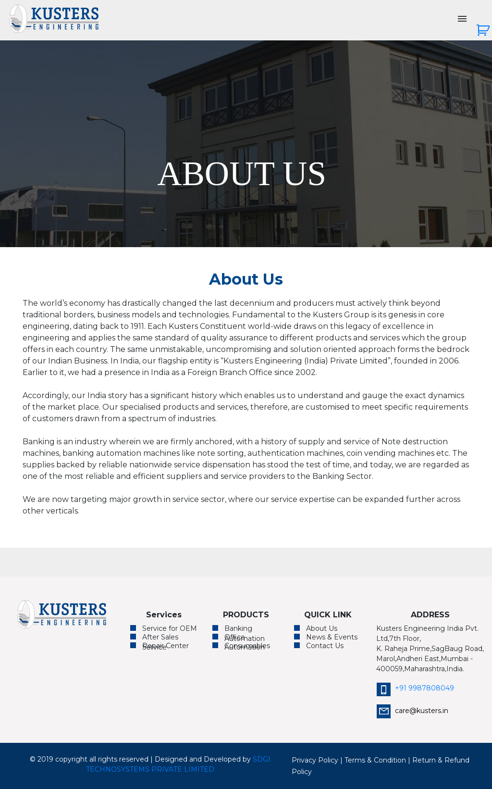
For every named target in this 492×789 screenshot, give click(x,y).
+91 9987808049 (415, 688)
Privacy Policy (315, 760)
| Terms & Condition (373, 760)
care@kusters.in (412, 710)
